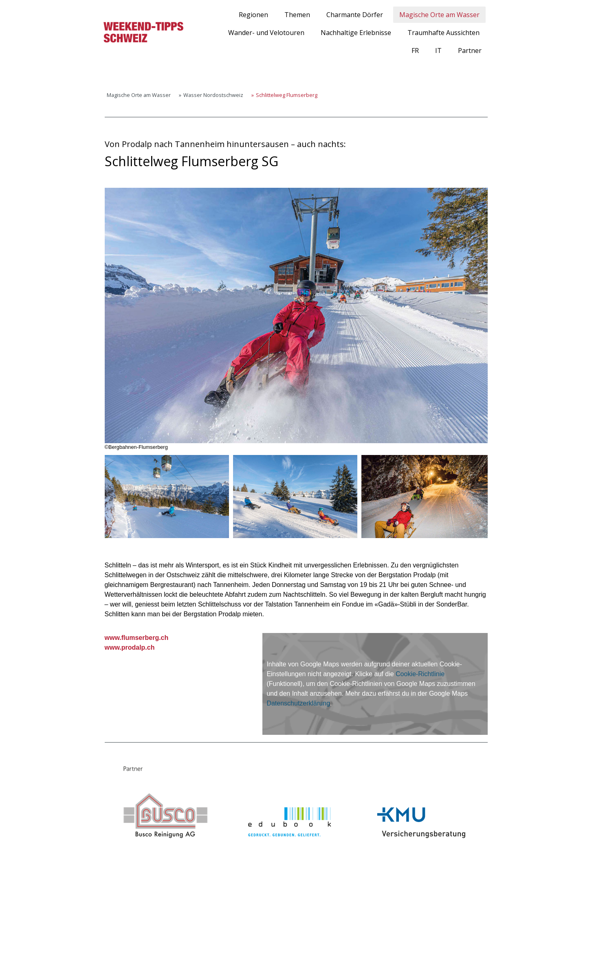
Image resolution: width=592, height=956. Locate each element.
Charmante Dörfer (354, 14)
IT (438, 50)
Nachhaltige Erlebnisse (356, 32)
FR (415, 50)
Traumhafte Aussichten (443, 32)
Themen (297, 14)
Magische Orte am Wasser (439, 14)
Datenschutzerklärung (298, 703)
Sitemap (181, 935)
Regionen (253, 14)
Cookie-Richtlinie (420, 673)
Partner (470, 50)
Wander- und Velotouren (266, 32)
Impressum (106, 935)
